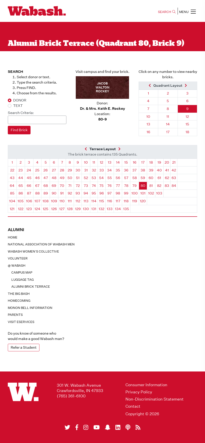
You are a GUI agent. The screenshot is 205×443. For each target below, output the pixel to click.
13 (148, 124)
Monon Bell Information (30, 308)
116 (109, 201)
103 (159, 193)
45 (29, 178)
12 (187, 116)
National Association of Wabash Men (41, 244)
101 (143, 193)
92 (70, 193)
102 (151, 193)
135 (126, 209)
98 (118, 193)
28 (62, 170)
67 (37, 186)
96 (101, 193)
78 (126, 186)
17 (168, 132)
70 (62, 186)
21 (174, 162)
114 (93, 201)
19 (159, 162)
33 (101, 170)
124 (37, 209)
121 (12, 209)
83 (167, 186)
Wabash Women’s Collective (33, 251)
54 (101, 178)
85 (12, 193)
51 (78, 178)
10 (148, 116)
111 (70, 201)
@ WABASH (16, 266)
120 (143, 201)
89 (45, 193)
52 (86, 178)
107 (37, 201)
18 (187, 132)
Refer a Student (24, 347)
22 (12, 170)
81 (151, 186)
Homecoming (19, 301)
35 (118, 170)
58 (134, 178)
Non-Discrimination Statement (154, 399)
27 (54, 170)
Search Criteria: (21, 113)
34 (109, 170)
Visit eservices (21, 322)
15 (187, 124)
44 (20, 178)
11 (167, 116)
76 (109, 186)
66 (29, 186)
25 (37, 170)
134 (118, 209)
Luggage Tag (22, 280)
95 (94, 193)
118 (126, 201)
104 (12, 201)
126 (54, 209)
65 (20, 186)
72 (78, 186)
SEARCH (167, 12)
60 (151, 178)
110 (62, 201)
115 (101, 201)
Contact (132, 406)
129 (78, 209)
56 (118, 178)
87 (29, 193)
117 (118, 201)
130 (86, 209)
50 (70, 178)
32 (94, 170)
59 (143, 178)
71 (70, 186)
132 (101, 209)
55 (109, 178)
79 (134, 186)
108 (46, 201)
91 (62, 193)
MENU (187, 12)
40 (159, 170)
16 (148, 132)
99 (126, 193)
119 (134, 201)
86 (20, 193)
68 (45, 186)
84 (174, 186)
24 (29, 170)
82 (159, 186)
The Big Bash (19, 294)
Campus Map (21, 272)
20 (167, 162)
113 (86, 201)
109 (54, 201)
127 (62, 209)
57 (126, 178)
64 (12, 186)
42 (174, 170)
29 (70, 170)
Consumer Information (146, 385)
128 (70, 209)
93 (78, 193)
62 (167, 178)
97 (109, 193)
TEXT (18, 105)
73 (86, 186)
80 (143, 186)
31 (86, 170)
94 (86, 193)
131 (93, 209)
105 (21, 201)
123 (29, 209)
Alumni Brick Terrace (30, 287)
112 (78, 201)
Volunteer (18, 258)
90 (54, 193)
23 (20, 170)
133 (110, 209)
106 (29, 201)
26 (45, 170)
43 (12, 178)
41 (167, 170)
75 (101, 186)
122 (20, 209)
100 (134, 193)
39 (151, 170)
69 (54, 186)
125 (45, 209)
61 (159, 178)
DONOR (19, 100)
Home (12, 237)
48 (54, 178)
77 (118, 186)
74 (94, 186)
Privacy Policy (138, 392)
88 (37, 193)
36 (126, 170)
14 (168, 124)
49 (62, 178)
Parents (15, 315)
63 (174, 178)
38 (143, 170)
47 (45, 178)
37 (134, 170)
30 (78, 170)
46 (37, 178)
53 (94, 178)
